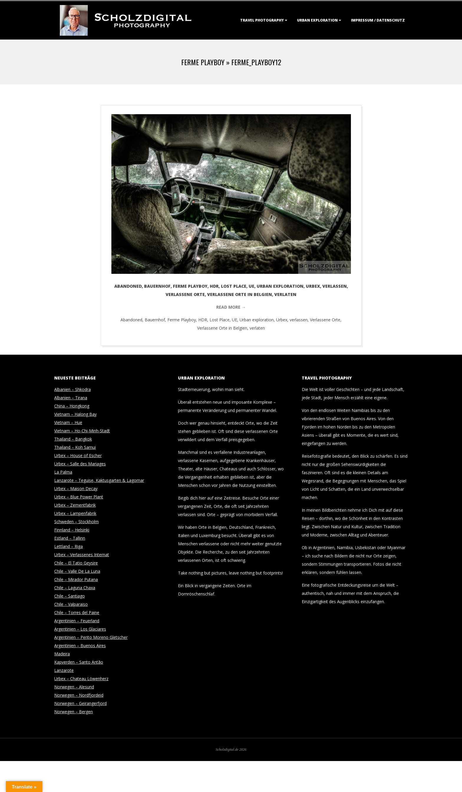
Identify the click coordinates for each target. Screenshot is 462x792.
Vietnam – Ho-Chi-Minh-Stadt (82, 430)
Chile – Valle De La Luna (77, 571)
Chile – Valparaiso (71, 604)
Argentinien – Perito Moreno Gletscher (91, 637)
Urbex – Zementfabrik (75, 505)
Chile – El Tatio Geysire (76, 563)
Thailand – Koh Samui (75, 447)
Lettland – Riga (68, 546)
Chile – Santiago (69, 596)
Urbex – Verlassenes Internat (81, 554)
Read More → (231, 307)
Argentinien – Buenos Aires (80, 645)
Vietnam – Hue (68, 422)
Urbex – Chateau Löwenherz (81, 678)
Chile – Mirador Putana (76, 579)
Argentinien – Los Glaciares (80, 629)
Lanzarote (64, 670)
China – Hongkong (71, 406)
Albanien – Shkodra (72, 389)
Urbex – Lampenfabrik (75, 513)
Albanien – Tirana (70, 397)
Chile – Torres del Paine (76, 612)
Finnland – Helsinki (71, 530)
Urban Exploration (317, 20)
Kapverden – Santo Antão (78, 662)
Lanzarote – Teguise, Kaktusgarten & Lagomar (99, 480)
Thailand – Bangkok (73, 439)
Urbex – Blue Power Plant (78, 497)
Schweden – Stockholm (76, 521)
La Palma (63, 472)
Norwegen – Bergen (73, 711)
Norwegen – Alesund (74, 687)
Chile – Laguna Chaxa (74, 587)
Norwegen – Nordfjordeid (78, 695)
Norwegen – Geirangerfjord (80, 703)
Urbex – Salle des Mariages (80, 464)
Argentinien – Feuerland (76, 621)
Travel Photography (262, 20)
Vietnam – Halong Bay (75, 414)
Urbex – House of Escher (78, 455)
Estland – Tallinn (69, 538)
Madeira (62, 654)
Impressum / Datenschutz (378, 20)
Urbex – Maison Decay (76, 488)
